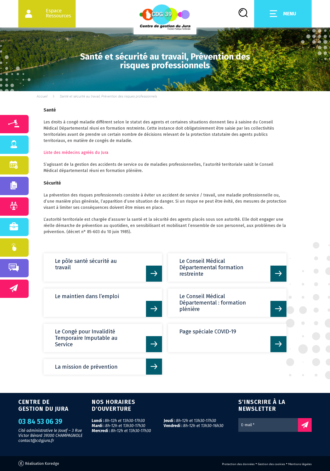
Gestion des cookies (271, 464)
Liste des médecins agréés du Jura (76, 152)
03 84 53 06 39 (40, 421)
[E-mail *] (270, 425)
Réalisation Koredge (38, 463)
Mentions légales (300, 464)
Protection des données (238, 464)
